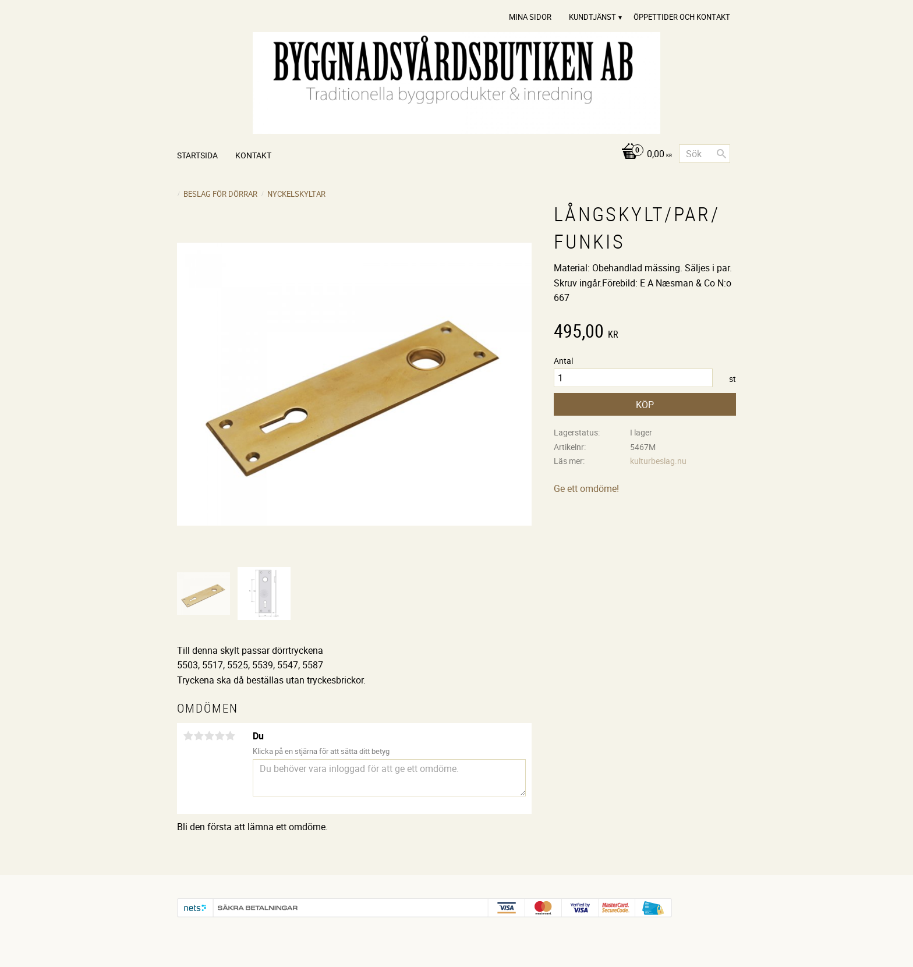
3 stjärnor (209, 736)
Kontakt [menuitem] (253, 155)
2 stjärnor (198, 736)
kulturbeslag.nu (658, 460)
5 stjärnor (230, 736)
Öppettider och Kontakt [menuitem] (682, 17)
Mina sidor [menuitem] (530, 17)
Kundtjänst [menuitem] (592, 17)
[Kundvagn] (643, 155)
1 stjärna (188, 736)
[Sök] (721, 153)
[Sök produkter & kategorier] (704, 153)
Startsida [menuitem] (197, 155)
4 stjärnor (219, 736)
